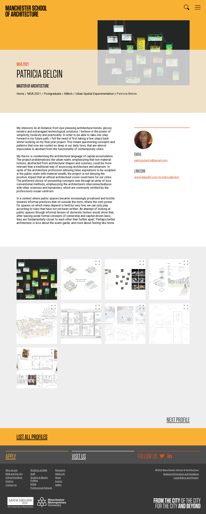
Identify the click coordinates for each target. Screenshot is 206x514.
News (58, 477)
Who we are (11, 470)
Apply (11, 456)
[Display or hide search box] (186, 7)
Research (60, 470)
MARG (58, 485)
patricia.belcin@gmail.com (151, 160)
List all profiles (32, 437)
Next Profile (178, 419)
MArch (68, 93)
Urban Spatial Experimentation (94, 93)
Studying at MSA (38, 470)
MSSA (33, 484)
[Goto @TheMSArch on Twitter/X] (162, 456)
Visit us (79, 456)
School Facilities (14, 477)
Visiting (9, 481)
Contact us (11, 485)
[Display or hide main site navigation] (197, 7)
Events (58, 481)
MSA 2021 (34, 93)
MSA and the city (14, 474)
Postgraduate (52, 93)
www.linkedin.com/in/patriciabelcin (156, 177)
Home (20, 93)
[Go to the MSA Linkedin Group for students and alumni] (169, 456)
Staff (32, 474)
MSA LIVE (60, 474)
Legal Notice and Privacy (186, 478)
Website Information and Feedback (181, 474)
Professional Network (41, 488)
